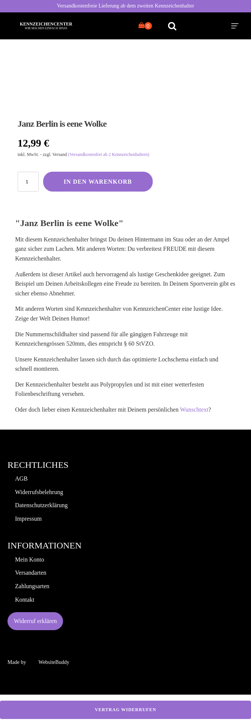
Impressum (28, 518)
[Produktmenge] (28, 182)
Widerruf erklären (35, 621)
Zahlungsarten (32, 586)
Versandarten (31, 572)
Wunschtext (194, 409)
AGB (21, 478)
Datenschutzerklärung (41, 505)
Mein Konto (29, 559)
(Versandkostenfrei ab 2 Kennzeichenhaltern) (108, 154)
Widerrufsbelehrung (39, 492)
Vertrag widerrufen (125, 709)
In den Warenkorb (98, 181)
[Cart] (145, 26)
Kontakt (25, 599)
